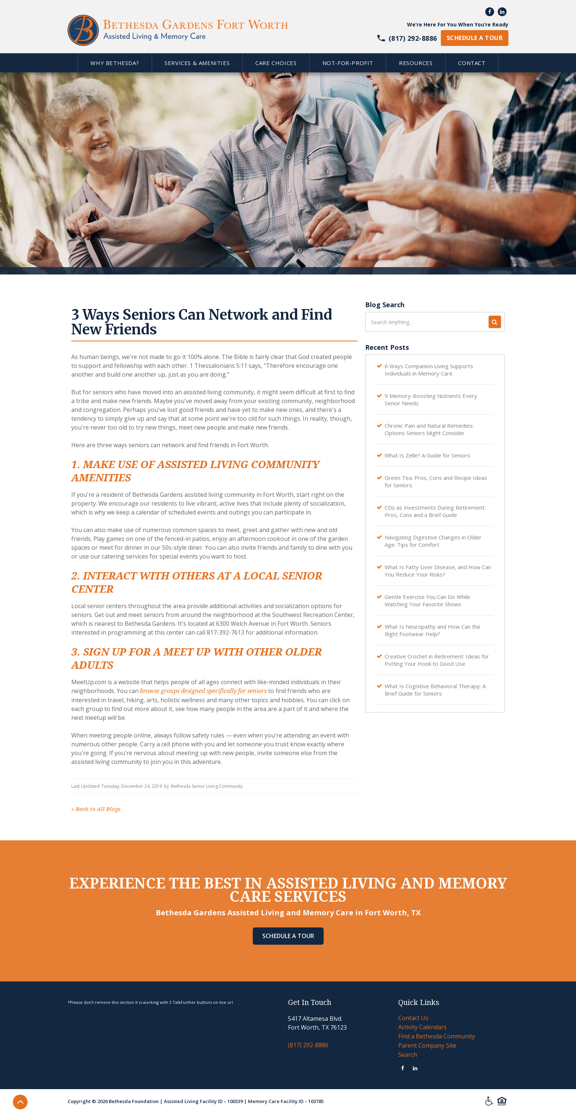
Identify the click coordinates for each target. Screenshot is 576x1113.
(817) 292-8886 (308, 1045)
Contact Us (413, 1018)
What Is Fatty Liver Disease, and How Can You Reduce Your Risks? (438, 570)
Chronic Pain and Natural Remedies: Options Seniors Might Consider (429, 429)
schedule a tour (475, 38)
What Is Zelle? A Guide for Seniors (427, 455)
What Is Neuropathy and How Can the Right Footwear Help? (432, 630)
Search (407, 1055)
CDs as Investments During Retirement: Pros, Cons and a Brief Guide (435, 511)
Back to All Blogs (95, 809)
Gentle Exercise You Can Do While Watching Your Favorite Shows (427, 600)
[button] (115, 62)
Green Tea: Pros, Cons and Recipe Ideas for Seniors (436, 481)
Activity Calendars (422, 1027)
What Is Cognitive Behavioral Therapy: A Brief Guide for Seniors (435, 689)
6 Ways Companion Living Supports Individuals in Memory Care (429, 369)
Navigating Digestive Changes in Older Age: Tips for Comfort (433, 541)
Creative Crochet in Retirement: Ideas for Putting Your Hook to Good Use (437, 660)
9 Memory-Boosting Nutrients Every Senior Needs (431, 399)
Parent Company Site (427, 1045)
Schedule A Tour (288, 936)
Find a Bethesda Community (436, 1036)
